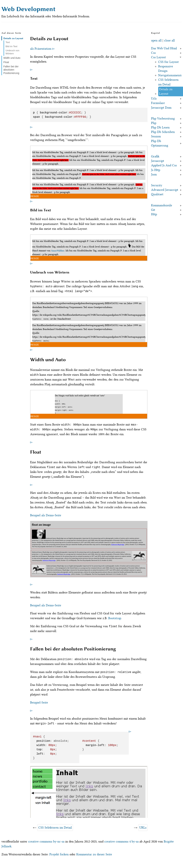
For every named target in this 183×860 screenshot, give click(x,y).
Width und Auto (11, 57)
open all (156, 40)
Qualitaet (157, 194)
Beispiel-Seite (39, 702)
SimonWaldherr (57, 251)
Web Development (28, 9)
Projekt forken (59, 854)
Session (156, 136)
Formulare (158, 103)
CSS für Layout (168, 62)
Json (154, 174)
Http (154, 214)
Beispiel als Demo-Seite (45, 515)
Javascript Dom (161, 107)
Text (8, 42)
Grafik (155, 156)
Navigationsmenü (170, 75)
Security (156, 185)
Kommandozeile (161, 205)
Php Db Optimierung (159, 143)
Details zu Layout (13, 38)
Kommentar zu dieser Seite (94, 854)
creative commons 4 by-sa (121, 841)
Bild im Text (11, 46)
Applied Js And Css (164, 165)
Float (6, 62)
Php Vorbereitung (163, 118)
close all (169, 40)
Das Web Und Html (164, 48)
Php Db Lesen (160, 127)
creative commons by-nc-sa (46, 841)
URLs (142, 827)
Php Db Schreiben (163, 132)
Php (153, 123)
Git (153, 210)
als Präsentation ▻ (42, 48)
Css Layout (158, 57)
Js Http (155, 170)
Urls (154, 98)
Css (153, 52)
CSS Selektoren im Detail (55, 827)
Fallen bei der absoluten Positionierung (11, 69)
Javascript (157, 161)
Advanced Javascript (164, 190)
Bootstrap (114, 618)
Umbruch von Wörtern (12, 52)
